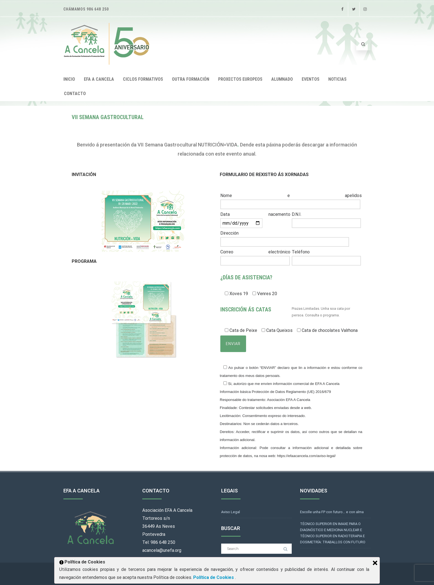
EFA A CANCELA (99, 79)
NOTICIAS (337, 79)
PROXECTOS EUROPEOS (240, 79)
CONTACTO (75, 93)
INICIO (69, 79)
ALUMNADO (282, 79)
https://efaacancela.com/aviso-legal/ (306, 456)
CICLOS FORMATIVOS (143, 79)
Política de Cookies (214, 577)
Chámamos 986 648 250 (86, 9)
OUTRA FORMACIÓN (190, 79)
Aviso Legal (230, 512)
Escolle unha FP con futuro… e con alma (332, 512)
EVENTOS (310, 79)
